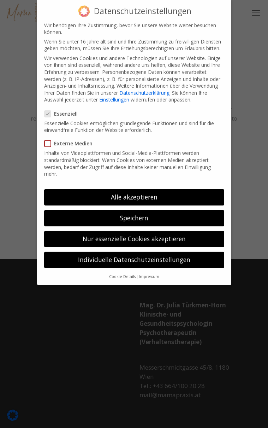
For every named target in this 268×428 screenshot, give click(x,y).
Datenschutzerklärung (144, 86)
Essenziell (64, 107)
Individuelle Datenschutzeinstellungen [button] (134, 254)
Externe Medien (71, 137)
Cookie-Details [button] (122, 270)
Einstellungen (114, 94)
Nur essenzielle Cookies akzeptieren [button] (134, 233)
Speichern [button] (134, 212)
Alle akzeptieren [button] (134, 191)
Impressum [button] (149, 270)
